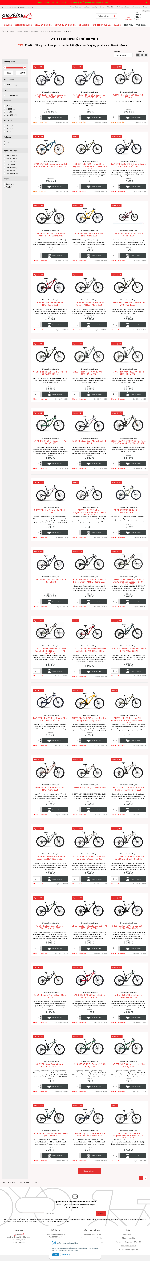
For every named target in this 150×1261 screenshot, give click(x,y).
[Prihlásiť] (128, 17)
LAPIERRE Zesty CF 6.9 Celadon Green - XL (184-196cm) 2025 (50, 857)
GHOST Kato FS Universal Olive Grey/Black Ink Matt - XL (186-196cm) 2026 (89, 166)
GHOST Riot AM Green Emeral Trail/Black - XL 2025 (50, 927)
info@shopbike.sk (58, 1234)
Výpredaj (141, 25)
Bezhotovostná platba (128, 1249)
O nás (102, 7)
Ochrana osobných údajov (92, 1238)
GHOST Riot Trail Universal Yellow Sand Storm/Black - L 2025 (89, 857)
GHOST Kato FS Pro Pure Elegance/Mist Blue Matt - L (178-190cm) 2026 (128, 1135)
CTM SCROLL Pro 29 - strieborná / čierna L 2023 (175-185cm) (50, 96)
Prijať (55, 1254)
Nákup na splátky (128, 1245)
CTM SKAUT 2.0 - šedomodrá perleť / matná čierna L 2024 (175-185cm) (50, 165)
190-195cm (12, 173)
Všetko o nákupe (123, 7)
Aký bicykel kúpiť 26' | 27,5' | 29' (128, 1242)
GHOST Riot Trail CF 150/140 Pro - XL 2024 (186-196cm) (50, 372)
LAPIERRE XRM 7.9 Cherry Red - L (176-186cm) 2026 (50, 303)
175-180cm (12, 164)
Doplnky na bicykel (65, 25)
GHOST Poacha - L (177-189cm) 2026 (89, 787)
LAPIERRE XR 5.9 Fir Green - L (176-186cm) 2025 (50, 442)
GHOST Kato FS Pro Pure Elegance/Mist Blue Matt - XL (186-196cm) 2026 (89, 512)
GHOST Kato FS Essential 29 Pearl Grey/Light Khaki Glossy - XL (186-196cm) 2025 (128, 581)
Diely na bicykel (43, 25)
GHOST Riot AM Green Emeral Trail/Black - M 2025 (128, 996)
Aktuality (110, 7)
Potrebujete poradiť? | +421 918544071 (19, 7)
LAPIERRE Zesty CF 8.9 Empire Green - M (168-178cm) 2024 (128, 165)
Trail (9, 187)
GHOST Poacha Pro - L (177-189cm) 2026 (50, 996)
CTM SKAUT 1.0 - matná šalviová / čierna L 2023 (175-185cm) (89, 96)
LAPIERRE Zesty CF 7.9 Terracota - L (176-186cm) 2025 (50, 788)
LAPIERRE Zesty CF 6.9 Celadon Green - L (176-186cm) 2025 (50, 234)
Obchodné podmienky (92, 1234)
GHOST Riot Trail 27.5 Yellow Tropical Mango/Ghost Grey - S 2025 (89, 719)
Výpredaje (12, 95)
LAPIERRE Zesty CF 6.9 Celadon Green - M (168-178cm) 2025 (89, 303)
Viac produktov (89, 1171)
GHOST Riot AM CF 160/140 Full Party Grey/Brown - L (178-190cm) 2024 (128, 442)
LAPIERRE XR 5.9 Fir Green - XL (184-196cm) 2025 (128, 1065)
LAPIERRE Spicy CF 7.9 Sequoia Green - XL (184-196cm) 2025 (50, 1134)
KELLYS (10, 112)
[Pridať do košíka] (55, 117)
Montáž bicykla (128, 1238)
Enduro (10, 184)
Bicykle (8, 25)
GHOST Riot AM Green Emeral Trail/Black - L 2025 (50, 1065)
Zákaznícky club (128, 1234)
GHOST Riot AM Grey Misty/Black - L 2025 (89, 442)
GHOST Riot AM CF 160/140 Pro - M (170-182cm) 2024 (89, 372)
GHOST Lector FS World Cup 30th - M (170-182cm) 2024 (89, 927)
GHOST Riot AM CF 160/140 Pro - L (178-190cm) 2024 (128, 372)
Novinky (128, 25)
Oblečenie (84, 25)
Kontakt (145, 7)
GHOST (10, 109)
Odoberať (101, 1213)
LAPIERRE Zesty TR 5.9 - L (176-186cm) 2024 (128, 234)
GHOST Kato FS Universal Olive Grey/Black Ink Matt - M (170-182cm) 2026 (128, 720)
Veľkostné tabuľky (90, 7)
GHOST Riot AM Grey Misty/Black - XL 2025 (50, 511)
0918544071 (57, 1237)
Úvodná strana (75, 7)
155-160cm (11, 156)
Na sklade (11, 85)
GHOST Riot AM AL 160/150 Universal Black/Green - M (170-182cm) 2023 (89, 580)
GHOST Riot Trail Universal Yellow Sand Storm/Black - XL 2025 (128, 857)
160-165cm (11, 159)
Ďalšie (117, 25)
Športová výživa (101, 25)
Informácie (136, 7)
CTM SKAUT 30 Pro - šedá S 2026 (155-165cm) (50, 580)
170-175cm (11, 162)
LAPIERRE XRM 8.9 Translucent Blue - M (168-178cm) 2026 (50, 719)
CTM (9, 106)
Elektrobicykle (23, 25)
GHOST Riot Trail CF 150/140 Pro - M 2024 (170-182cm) (128, 303)
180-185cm (12, 167)
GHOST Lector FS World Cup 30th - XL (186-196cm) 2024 (128, 927)
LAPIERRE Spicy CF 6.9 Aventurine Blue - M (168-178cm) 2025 (89, 1134)
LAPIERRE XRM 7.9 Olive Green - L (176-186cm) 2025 (128, 511)
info (82, 1207)
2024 (9, 128)
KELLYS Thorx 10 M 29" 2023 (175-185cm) (128, 96)
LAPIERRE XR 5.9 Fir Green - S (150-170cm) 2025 (89, 1065)
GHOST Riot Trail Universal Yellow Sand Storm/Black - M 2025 (128, 788)
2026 (9, 131)
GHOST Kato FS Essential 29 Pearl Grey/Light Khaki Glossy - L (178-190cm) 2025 (50, 650)
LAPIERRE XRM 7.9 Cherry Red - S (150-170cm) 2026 (89, 996)
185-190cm (12, 170)
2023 (9, 125)
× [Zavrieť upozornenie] (146, 2)
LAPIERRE (11, 115)
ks (38, 117)
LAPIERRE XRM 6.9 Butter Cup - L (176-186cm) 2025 (89, 234)
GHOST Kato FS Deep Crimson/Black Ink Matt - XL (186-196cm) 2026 (89, 649)
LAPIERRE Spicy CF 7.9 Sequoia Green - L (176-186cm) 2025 (128, 649)
